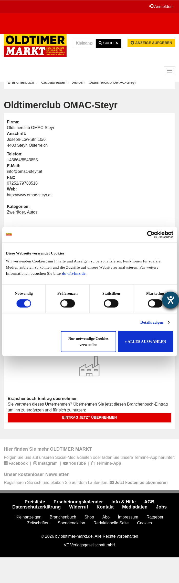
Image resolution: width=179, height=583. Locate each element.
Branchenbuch (21, 82)
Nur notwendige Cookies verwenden (88, 341)
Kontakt (105, 507)
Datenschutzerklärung (36, 507)
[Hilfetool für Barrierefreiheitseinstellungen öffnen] (170, 300)
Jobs (161, 507)
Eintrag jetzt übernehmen (89, 417)
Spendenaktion (71, 523)
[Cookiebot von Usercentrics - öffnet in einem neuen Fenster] (150, 234)
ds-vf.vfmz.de (74, 273)
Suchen (108, 43)
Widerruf (78, 507)
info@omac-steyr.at (24, 171)
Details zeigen (151, 322)
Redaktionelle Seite (111, 523)
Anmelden (161, 6)
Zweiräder (16, 212)
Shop (89, 517)
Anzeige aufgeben (151, 43)
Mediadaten (135, 507)
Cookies (144, 523)
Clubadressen (54, 82)
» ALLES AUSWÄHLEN (145, 342)
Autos (77, 82)
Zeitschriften (38, 523)
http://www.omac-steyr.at (29, 195)
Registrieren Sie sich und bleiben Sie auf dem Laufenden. (85, 482)
